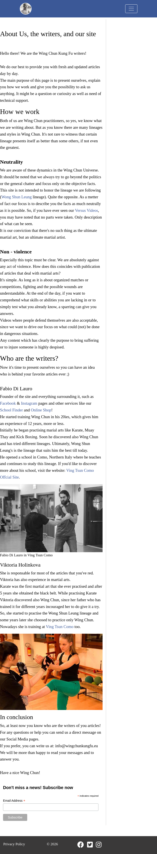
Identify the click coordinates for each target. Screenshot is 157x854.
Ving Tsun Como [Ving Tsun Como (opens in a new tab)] (60, 626)
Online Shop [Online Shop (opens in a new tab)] (41, 410)
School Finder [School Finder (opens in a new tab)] (11, 410)
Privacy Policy (14, 844)
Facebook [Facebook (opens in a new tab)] (8, 403)
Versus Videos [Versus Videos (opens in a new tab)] (86, 210)
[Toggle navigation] (131, 8)
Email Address (14, 801)
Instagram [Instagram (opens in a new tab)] (29, 403)
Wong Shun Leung (16, 197)
